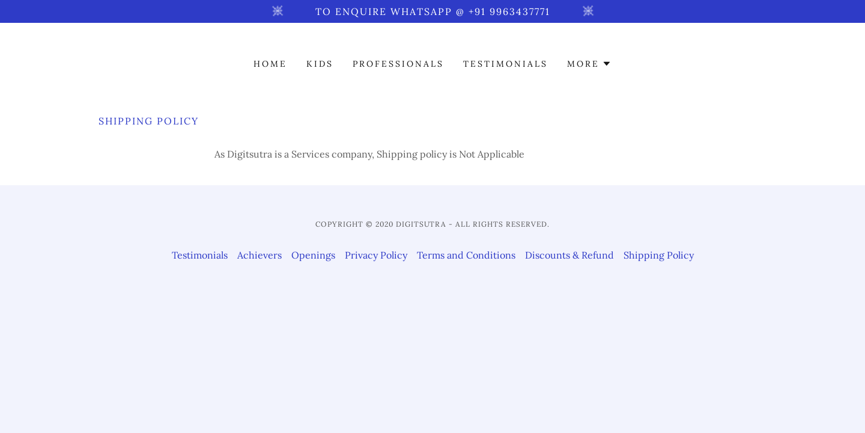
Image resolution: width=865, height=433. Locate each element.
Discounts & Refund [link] (569, 255)
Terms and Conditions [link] (466, 255)
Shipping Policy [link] (659, 255)
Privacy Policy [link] (376, 255)
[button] (589, 64)
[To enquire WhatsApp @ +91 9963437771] (432, 11)
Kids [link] (319, 63)
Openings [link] (313, 255)
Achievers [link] (259, 255)
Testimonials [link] (505, 63)
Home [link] (270, 63)
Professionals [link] (398, 63)
